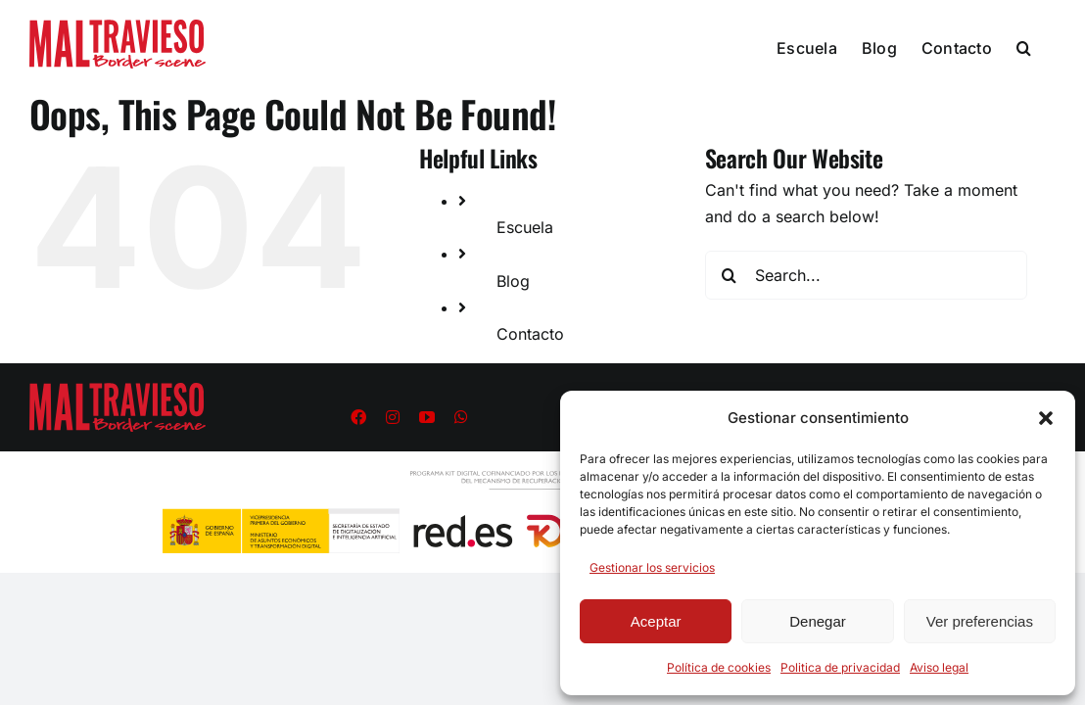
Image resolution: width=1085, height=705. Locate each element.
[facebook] (358, 417)
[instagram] (393, 417)
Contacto (530, 334)
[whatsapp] (461, 417)
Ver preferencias (979, 621)
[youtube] (427, 417)
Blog (513, 281)
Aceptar (656, 621)
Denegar (817, 621)
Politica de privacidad (840, 667)
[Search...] (866, 275)
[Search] (729, 275)
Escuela (524, 227)
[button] (1046, 418)
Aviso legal (939, 667)
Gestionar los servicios (652, 567)
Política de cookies (719, 667)
